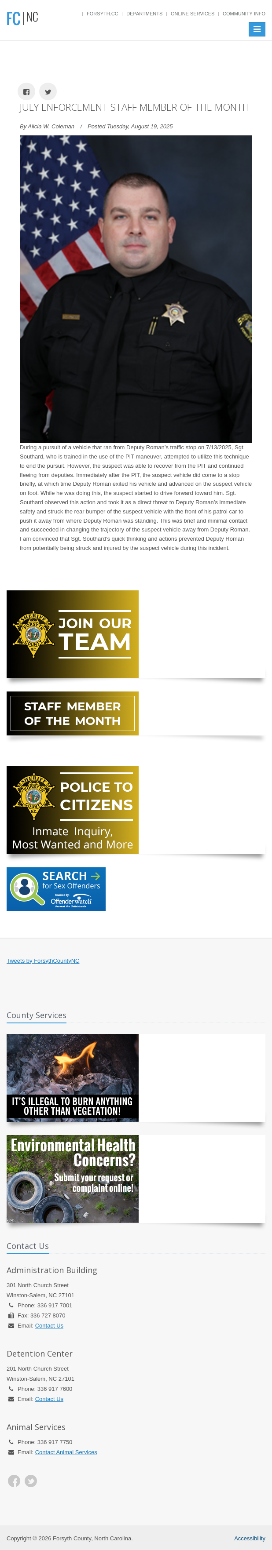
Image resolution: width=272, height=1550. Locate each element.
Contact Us (49, 1325)
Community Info (244, 13)
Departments (144, 13)
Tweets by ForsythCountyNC (43, 960)
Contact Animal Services (66, 1452)
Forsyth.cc (102, 13)
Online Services (192, 13)
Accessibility (249, 1538)
